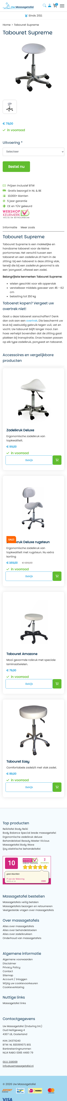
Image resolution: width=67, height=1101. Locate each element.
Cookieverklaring (13, 987)
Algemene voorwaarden (18, 959)
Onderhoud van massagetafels (22, 938)
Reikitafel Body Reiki (15, 829)
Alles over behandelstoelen (20, 930)
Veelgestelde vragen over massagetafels (28, 910)
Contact (8, 971)
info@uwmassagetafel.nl (18, 1066)
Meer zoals (28, 227)
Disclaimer (9, 963)
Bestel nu (16, 166)
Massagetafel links (14, 1003)
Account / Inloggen (15, 979)
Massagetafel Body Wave (18, 844)
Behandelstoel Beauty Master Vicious (26, 841)
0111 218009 (10, 1062)
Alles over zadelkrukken (17, 934)
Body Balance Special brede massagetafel (29, 833)
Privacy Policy (11, 967)
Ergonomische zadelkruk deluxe (22, 837)
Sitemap (8, 975)
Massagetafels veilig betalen (21, 902)
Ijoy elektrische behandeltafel (22, 849)
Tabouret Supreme (26, 25)
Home (7, 25)
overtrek (31, 320)
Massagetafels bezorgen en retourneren (28, 906)
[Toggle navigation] (62, 5)
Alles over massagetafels (18, 926)
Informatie (10, 227)
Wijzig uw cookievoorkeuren (20, 983)
